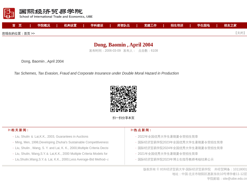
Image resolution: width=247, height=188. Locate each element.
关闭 (240, 33)
